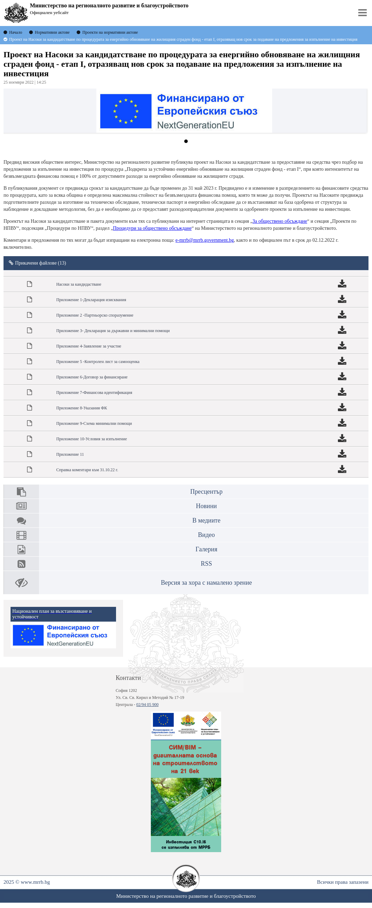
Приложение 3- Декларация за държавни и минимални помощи (113, 330)
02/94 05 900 (147, 704)
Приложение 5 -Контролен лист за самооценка (98, 361)
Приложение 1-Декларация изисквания (91, 299)
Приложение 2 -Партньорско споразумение (94, 315)
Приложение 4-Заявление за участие (88, 346)
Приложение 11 (70, 454)
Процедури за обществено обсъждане (152, 228)
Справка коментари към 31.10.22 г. (87, 469)
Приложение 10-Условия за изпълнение (91, 438)
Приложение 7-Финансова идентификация (94, 392)
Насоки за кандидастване (78, 284)
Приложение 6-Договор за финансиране (92, 377)
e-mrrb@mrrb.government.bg (204, 240)
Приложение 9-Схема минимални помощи (94, 423)
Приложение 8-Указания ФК (81, 408)
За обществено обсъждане (279, 221)
